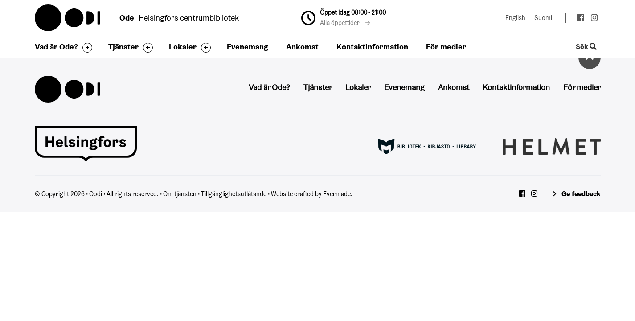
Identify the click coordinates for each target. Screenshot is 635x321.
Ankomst (302, 46)
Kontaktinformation (372, 46)
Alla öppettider (345, 23)
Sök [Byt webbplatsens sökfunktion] (586, 47)
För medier (446, 46)
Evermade (337, 194)
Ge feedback (581, 193)
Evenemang (247, 46)
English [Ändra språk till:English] (515, 18)
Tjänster (123, 46)
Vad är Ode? (56, 46)
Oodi (68, 17)
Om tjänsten (180, 194)
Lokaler (183, 46)
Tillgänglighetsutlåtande (233, 194)
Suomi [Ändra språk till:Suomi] (543, 18)
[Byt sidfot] (85, 47)
